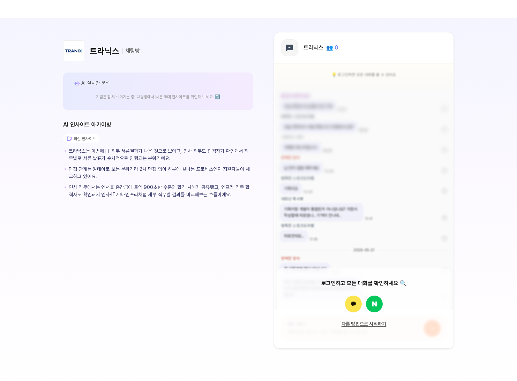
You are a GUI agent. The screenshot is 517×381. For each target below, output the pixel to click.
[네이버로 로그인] (374, 304)
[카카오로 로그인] (353, 304)
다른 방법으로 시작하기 (364, 324)
